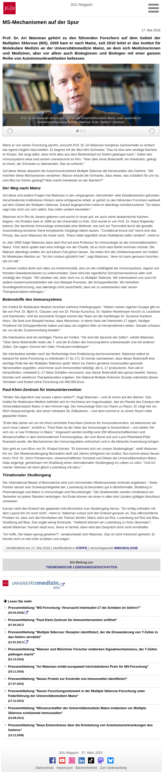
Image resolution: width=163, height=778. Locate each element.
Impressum (64, 768)
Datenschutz (45, 768)
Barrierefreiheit (86, 768)
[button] (10, 131)
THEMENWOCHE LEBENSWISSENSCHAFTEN (81, 567)
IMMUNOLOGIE (126, 548)
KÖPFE (81, 548)
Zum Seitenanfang (113, 768)
